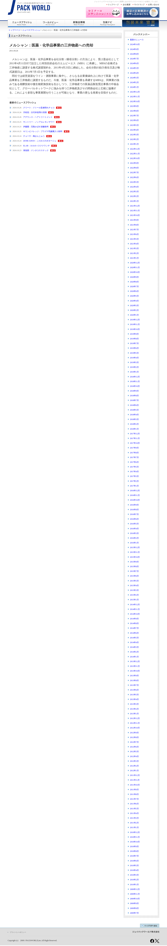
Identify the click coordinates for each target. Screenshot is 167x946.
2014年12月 (135, 604)
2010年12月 (135, 832)
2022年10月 (135, 158)
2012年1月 (134, 770)
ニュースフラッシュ (31, 30)
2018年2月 (134, 424)
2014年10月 (135, 614)
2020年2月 (134, 310)
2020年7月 (134, 286)
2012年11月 (135, 723)
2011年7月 (134, 799)
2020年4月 (134, 301)
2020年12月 (135, 263)
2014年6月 (134, 633)
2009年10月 (135, 899)
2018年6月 (134, 405)
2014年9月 (134, 619)
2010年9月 (134, 846)
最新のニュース (137, 40)
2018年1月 (134, 429)
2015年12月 (135, 547)
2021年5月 (134, 239)
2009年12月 (135, 889)
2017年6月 (134, 462)
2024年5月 (134, 68)
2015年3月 (134, 590)
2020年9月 (134, 277)
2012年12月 (135, 718)
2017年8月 (134, 453)
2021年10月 (135, 215)
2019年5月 (134, 353)
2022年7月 (134, 172)
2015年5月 (134, 581)
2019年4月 (134, 358)
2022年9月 (134, 163)
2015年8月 (134, 566)
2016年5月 (134, 524)
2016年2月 (134, 538)
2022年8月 (134, 168)
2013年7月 (134, 685)
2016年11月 (135, 495)
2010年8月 (134, 851)
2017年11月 (135, 438)
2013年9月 (134, 675)
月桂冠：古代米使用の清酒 (35, 112)
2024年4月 (134, 73)
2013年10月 (135, 671)
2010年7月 (134, 856)
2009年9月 (134, 903)
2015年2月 (134, 595)
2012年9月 (134, 733)
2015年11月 (135, 552)
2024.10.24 (17, 136)
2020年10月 (135, 272)
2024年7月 (134, 59)
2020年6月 (134, 291)
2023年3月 (134, 134)
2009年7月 (134, 913)
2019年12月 (135, 320)
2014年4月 (134, 642)
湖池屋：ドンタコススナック (36, 150)
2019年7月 (134, 343)
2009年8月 (134, 908)
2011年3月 (134, 818)
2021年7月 (134, 229)
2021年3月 (134, 248)
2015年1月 (134, 600)
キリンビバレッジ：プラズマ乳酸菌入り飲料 (42, 131)
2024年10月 (135, 44)
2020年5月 (134, 296)
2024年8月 (134, 54)
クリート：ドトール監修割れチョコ (38, 108)
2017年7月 (134, 457)
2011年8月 (134, 794)
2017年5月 (134, 467)
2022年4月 (134, 187)
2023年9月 (134, 106)
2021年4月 (134, 244)
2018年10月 (135, 386)
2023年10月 (135, 101)
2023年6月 (134, 120)
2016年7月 (134, 514)
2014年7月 (134, 628)
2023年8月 (134, 111)
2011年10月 (135, 785)
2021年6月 (134, 234)
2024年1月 (134, 87)
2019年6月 (134, 348)
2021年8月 (134, 225)
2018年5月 (134, 410)
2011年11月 (135, 780)
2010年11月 (135, 837)
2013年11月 (135, 666)
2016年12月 (135, 490)
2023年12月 (135, 92)
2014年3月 (134, 647)
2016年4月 (134, 528)
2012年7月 (134, 742)
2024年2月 (134, 82)
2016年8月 (134, 509)
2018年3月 (134, 419)
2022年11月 (135, 154)
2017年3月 (134, 476)
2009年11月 (135, 894)
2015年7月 (134, 571)
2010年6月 (134, 861)
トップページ (14, 30)
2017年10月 (135, 443)
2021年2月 (134, 253)
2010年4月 (134, 870)
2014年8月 (134, 623)
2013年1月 (134, 714)
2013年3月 (134, 704)
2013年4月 (134, 699)
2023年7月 (134, 115)
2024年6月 (134, 63)
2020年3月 (134, 305)
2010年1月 (134, 884)
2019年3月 (134, 362)
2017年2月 (134, 481)
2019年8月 (134, 339)
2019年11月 (135, 324)
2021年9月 (134, 220)
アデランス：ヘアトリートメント (38, 117)
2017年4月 (134, 471)
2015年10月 (135, 557)
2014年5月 (134, 638)
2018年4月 (134, 414)
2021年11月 (135, 210)
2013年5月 (134, 694)
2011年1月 (134, 827)
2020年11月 (135, 267)
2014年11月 (135, 609)
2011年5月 (134, 808)
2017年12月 (135, 434)
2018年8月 (134, 395)
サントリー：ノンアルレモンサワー (38, 122)
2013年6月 (134, 690)
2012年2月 (134, 766)
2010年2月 (134, 880)
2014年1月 (134, 657)
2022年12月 (135, 149)
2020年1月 (134, 315)
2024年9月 (134, 49)
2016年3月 (134, 533)
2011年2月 (134, 823)
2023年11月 (135, 96)
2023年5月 (134, 125)
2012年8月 (134, 737)
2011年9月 (134, 789)
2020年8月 (134, 282)
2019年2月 (134, 367)
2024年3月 (134, 78)
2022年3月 (134, 191)
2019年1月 (134, 372)
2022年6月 (134, 177)
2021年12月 (135, 206)
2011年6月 (134, 804)
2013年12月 (135, 661)
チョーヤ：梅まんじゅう (34, 136)
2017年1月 (134, 486)
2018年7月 (134, 400)
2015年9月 (134, 562)
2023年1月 (134, 144)
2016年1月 (134, 543)
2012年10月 (135, 728)
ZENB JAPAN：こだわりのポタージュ (39, 141)
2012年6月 (134, 747)
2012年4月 (134, 756)
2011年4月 (134, 813)
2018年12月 (135, 377)
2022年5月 (134, 182)
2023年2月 (134, 139)
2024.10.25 (17, 122)
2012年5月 (134, 751)
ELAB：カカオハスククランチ (36, 146)
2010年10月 (135, 842)
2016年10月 (135, 500)
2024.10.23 (17, 150)
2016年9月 (134, 505)
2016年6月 (134, 519)
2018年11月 (135, 381)
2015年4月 (134, 585)
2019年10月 (135, 329)
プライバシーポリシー (18, 932)
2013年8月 (134, 680)
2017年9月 (134, 448)
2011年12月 (135, 775)
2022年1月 (134, 201)
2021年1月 (134, 258)
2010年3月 (134, 875)
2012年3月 (134, 761)
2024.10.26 (17, 108)
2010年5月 (134, 865)
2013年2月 (134, 709)
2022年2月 (134, 196)
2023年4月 (134, 130)
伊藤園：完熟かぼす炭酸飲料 (36, 127)
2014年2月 (134, 652)
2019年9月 (134, 334)
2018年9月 (134, 391)
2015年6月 (134, 576)
